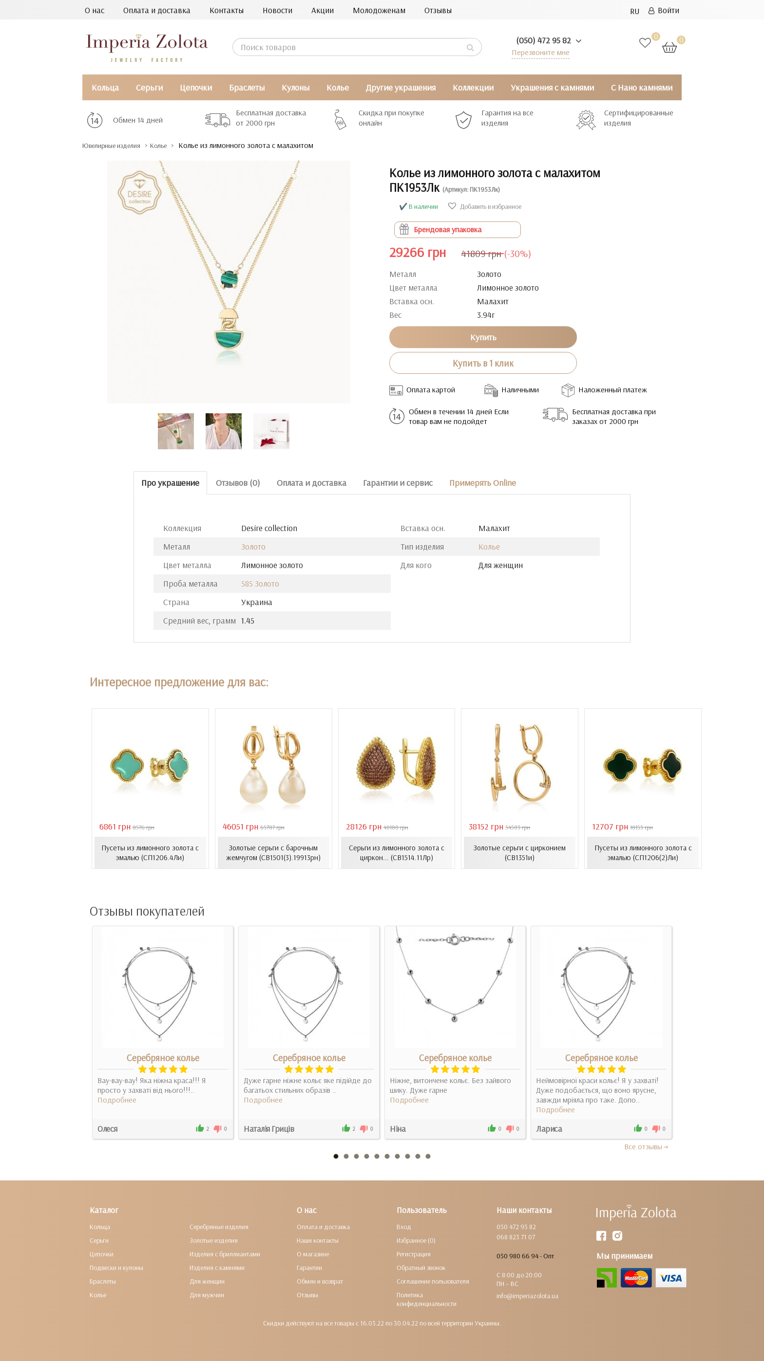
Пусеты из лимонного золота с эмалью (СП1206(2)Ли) (643, 852)
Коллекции (473, 87)
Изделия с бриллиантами (225, 1253)
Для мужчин (207, 1294)
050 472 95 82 (516, 1226)
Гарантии (309, 1267)
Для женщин (207, 1280)
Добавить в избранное (484, 206)
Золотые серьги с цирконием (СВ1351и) (519, 852)
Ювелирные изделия (119, 145)
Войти (664, 10)
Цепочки (196, 87)
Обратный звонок (421, 1267)
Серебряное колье (163, 1057)
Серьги (149, 87)
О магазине (313, 1253)
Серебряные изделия (219, 1226)
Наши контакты (318, 1239)
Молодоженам (379, 10)
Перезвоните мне (539, 52)
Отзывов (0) (238, 482)
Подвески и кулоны (116, 1267)
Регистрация (414, 1253)
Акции (322, 10)
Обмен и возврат (320, 1280)
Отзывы (438, 10)
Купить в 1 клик (483, 362)
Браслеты (247, 87)
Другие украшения (401, 87)
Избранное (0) (416, 1239)
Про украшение (170, 482)
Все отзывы (646, 1146)
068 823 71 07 (516, 1236)
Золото (253, 546)
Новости (277, 10)
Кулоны (295, 87)
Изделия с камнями (217, 1267)
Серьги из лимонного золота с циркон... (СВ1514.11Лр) (396, 852)
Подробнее (116, 1099)
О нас (94, 10)
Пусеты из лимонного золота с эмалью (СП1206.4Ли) (150, 852)
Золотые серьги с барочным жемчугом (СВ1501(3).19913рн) (273, 852)
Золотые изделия (214, 1239)
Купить (483, 336)
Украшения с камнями (552, 87)
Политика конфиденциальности (427, 1298)
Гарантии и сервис (398, 482)
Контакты (227, 10)
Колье (337, 87)
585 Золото (260, 583)
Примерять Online (482, 482)
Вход (404, 1226)
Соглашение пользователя (433, 1280)
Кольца (105, 87)
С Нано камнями (641, 87)
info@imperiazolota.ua (527, 1295)
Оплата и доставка (157, 10)
